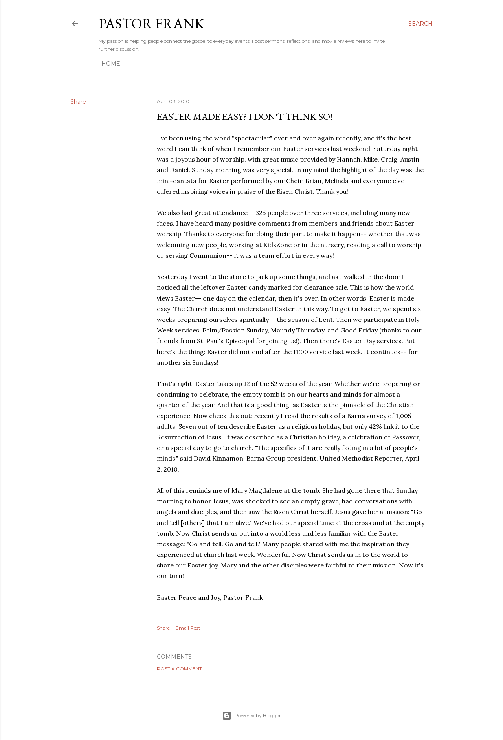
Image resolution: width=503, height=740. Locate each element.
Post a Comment (179, 669)
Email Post (188, 628)
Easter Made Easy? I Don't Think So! (245, 116)
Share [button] (78, 101)
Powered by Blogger (251, 715)
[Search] (420, 23)
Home (110, 63)
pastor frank (151, 23)
